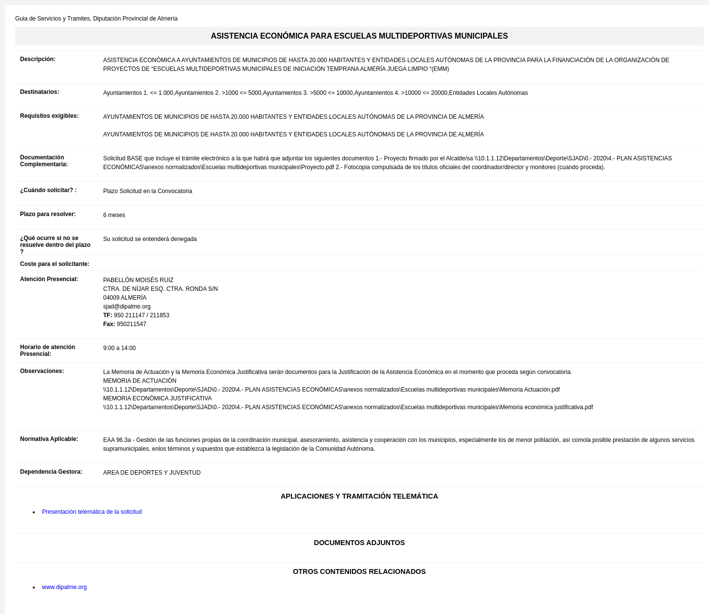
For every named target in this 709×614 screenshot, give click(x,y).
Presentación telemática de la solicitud (92, 511)
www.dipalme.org (64, 587)
